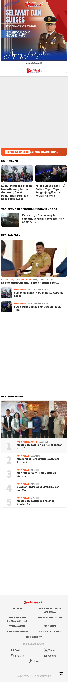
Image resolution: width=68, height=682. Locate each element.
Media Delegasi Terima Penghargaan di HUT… (39, 446)
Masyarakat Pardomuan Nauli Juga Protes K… (38, 460)
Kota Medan (7, 279)
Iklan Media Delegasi (50, 631)
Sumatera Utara (22, 279)
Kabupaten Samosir (27, 442)
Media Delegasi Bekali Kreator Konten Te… (35, 502)
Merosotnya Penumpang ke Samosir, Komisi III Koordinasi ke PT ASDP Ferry (44, 218)
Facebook (18, 650)
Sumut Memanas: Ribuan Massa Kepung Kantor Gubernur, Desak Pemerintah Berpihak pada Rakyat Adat (16, 192)
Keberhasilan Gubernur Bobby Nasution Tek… (30, 282)
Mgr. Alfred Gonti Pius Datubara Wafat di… (36, 474)
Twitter (49, 650)
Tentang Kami (17, 626)
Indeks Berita (34, 637)
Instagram (18, 655)
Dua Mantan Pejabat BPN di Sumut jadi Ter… (38, 488)
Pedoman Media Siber (50, 617)
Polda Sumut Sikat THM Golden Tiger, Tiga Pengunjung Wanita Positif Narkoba (50, 190)
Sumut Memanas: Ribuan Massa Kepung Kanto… (38, 294)
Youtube (50, 655)
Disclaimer (50, 626)
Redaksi (17, 608)
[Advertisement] (34, 112)
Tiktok (33, 661)
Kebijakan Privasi (17, 631)
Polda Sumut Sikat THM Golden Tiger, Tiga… (37, 308)
